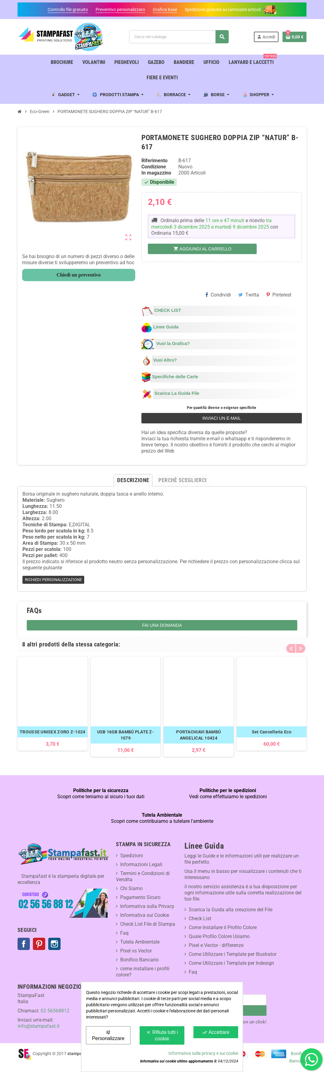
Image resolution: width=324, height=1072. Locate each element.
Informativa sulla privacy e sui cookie (203, 1053)
